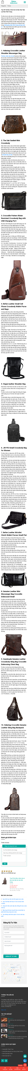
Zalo (17, 1068)
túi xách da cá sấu (7, 154)
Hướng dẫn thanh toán (7, 1049)
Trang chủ (3, 5)
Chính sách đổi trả (6, 1055)
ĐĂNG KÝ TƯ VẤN (11, 956)
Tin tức (9, 5)
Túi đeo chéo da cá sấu (7, 56)
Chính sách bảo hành (7, 1053)
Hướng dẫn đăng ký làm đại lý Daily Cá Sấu (12, 1051)
